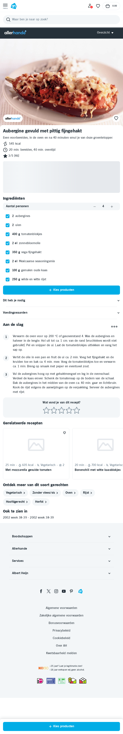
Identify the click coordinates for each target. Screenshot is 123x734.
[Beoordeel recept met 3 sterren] (61, 410)
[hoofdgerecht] (17, 502)
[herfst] (40, 502)
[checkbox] (7, 216)
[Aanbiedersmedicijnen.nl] (61, 681)
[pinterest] (71, 591)
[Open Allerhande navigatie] (106, 32)
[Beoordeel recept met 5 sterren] (76, 410)
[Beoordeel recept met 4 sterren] (69, 410)
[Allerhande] (15, 32)
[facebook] (41, 591)
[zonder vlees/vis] (45, 493)
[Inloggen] (90, 6)
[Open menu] (5, 6)
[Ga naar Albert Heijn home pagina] (14, 6)
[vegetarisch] (15, 493)
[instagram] (56, 591)
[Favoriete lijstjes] (98, 6)
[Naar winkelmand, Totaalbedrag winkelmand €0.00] (111, 6)
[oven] (70, 493)
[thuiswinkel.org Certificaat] (72, 680)
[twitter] (48, 591)
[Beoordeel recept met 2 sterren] (54, 410)
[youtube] (64, 591)
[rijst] (87, 493)
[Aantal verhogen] (112, 206)
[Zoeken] (61, 19)
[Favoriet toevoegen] (65, 433)
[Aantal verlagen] (95, 206)
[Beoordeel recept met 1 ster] (46, 410)
